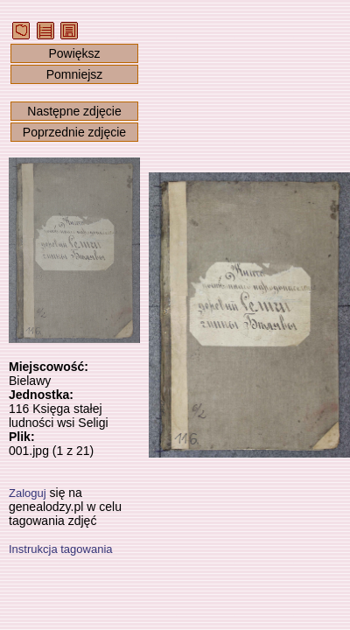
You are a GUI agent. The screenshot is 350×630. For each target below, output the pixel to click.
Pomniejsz (74, 74)
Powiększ (74, 53)
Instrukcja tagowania (61, 549)
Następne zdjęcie (74, 111)
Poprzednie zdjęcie (74, 132)
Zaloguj (27, 493)
